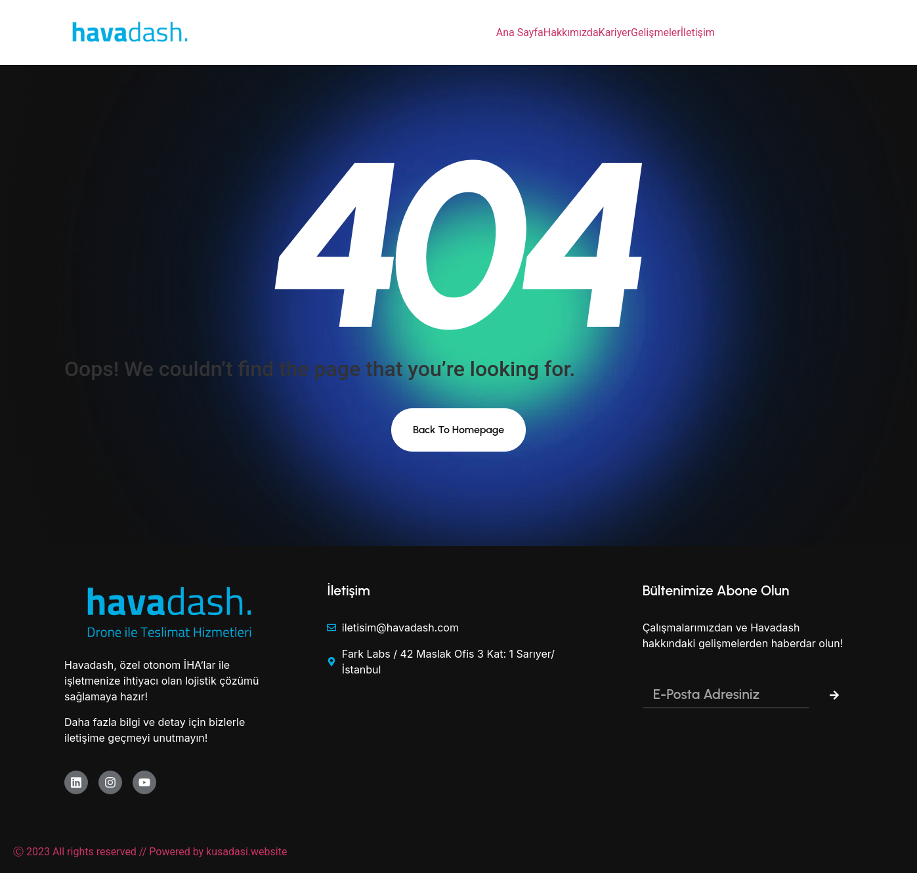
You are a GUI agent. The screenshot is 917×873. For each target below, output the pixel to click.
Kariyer (615, 33)
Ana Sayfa (520, 33)
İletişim (698, 33)
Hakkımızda (571, 33)
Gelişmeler (656, 33)
